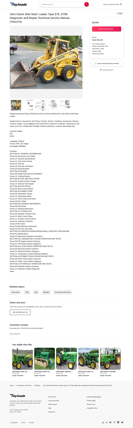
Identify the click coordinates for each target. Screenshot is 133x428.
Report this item (106, 70)
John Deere (15, 292)
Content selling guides (94, 397)
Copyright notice (92, 408)
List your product (53, 400)
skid (36, 292)
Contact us (51, 412)
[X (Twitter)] (114, 422)
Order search (52, 404)
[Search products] (86, 4)
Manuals (46, 292)
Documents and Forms (63, 292)
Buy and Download (107, 29)
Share (119, 13)
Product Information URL (100, 46)
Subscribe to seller (98, 49)
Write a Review (15, 333)
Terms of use (91, 404)
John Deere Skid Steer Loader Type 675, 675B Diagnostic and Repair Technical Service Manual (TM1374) (77, 385)
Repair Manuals (97, 40)
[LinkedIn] (118, 422)
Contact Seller (96, 51)
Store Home (52, 397)
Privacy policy (91, 400)
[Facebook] (110, 422)
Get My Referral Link (20, 312)
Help (49, 408)
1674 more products (98, 44)
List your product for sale (112, 4)
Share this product (98, 54)
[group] (22, 362)
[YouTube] (122, 422)
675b (27, 292)
